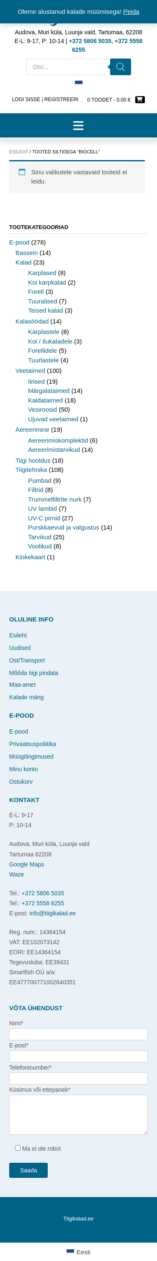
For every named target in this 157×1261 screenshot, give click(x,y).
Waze (16, 874)
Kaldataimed (45, 400)
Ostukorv (21, 781)
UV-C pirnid (44, 518)
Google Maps (26, 864)
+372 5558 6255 (43, 903)
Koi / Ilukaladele (50, 341)
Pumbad (39, 480)
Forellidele (42, 350)
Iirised (36, 381)
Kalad (23, 262)
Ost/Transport (27, 660)
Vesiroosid (42, 409)
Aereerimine (32, 429)
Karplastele (43, 331)
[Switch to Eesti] (79, 84)
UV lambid (42, 508)
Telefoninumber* (30, 1067)
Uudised (20, 648)
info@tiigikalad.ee (52, 913)
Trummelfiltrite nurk (55, 499)
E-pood (19, 242)
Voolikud (40, 546)
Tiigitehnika (31, 469)
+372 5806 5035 (43, 893)
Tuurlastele (43, 360)
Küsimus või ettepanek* (39, 1089)
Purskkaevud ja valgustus (63, 527)
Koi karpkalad (47, 282)
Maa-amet (22, 684)
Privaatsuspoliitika (32, 744)
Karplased (42, 272)
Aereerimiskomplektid (58, 440)
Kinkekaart (30, 556)
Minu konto (23, 769)
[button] (78, 125)
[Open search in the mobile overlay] (78, 67)
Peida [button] (131, 11)
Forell (36, 291)
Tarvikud (39, 536)
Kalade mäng (26, 697)
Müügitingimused (31, 756)
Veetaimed (30, 370)
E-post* (18, 1045)
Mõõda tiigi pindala (33, 673)
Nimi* (16, 1023)
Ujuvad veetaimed (53, 419)
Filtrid (36, 489)
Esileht (18, 151)
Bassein (26, 252)
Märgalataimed (48, 390)
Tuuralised (42, 301)
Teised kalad (45, 310)
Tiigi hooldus (33, 460)
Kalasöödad (32, 321)
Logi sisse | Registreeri (45, 99)
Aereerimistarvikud (54, 449)
